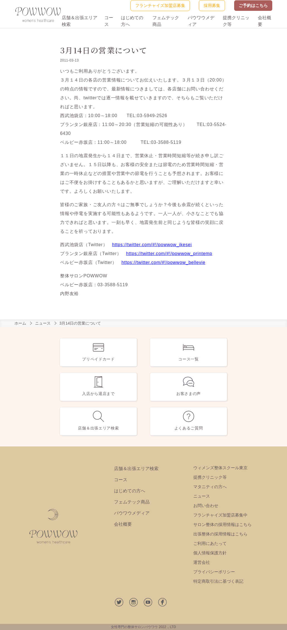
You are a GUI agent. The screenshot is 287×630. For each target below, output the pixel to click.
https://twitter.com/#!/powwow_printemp (169, 253)
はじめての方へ (129, 490)
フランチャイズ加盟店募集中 (220, 515)
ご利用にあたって (210, 543)
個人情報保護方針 (210, 552)
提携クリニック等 (210, 477)
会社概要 (123, 524)
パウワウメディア (132, 513)
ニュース (43, 323)
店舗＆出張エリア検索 (136, 468)
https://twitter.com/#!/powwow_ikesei (152, 244)
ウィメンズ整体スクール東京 (220, 467)
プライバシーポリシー (214, 571)
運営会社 (201, 562)
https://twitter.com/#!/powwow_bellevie (164, 262)
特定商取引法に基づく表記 (218, 581)
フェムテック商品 (132, 502)
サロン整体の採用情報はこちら (222, 524)
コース (120, 479)
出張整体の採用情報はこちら (220, 534)
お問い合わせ (205, 505)
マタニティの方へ (210, 486)
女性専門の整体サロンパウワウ (134, 627)
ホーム (20, 323)
